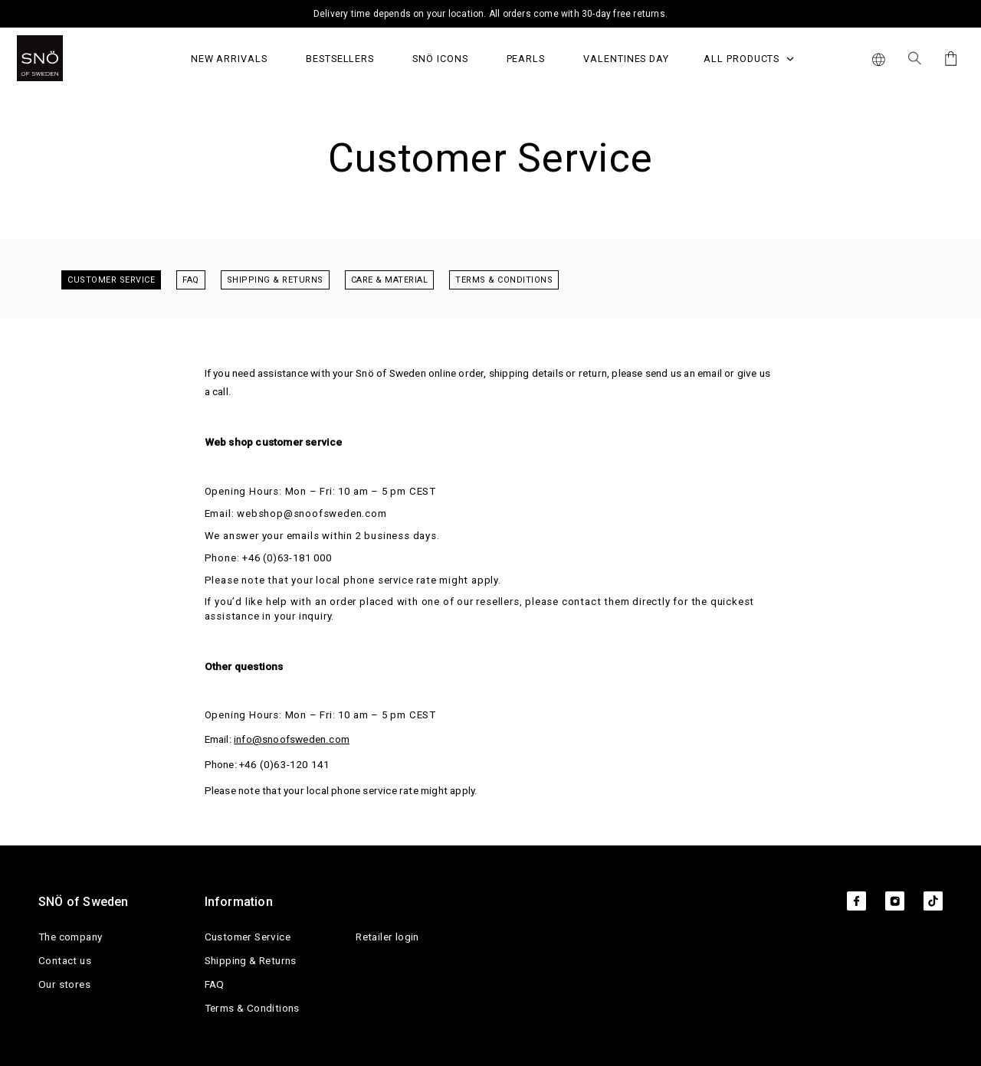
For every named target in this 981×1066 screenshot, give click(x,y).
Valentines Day (626, 58)
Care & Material (389, 280)
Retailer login (387, 936)
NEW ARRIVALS (229, 58)
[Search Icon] (915, 58)
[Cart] (948, 58)
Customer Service (111, 280)
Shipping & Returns (275, 280)
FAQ (190, 280)
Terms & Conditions (504, 280)
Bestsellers (340, 58)
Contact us (64, 960)
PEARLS (526, 58)
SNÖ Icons (440, 58)
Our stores (64, 984)
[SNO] (68, 58)
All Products (749, 58)
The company (70, 936)
